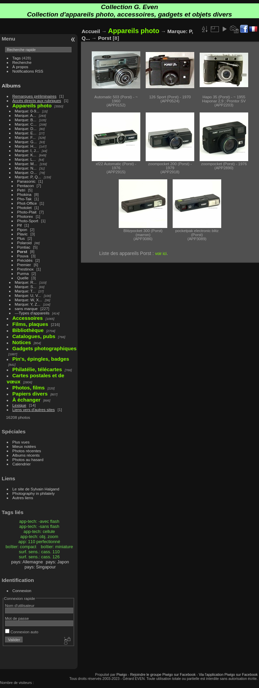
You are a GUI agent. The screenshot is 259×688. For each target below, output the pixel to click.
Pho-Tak (24, 199)
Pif (19, 225)
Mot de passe (17, 618)
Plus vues (21, 442)
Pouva (22, 256)
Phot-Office (27, 203)
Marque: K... (25, 155)
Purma (23, 273)
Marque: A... (25, 115)
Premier (24, 264)
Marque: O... (26, 172)
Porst (22, 251)
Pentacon (25, 185)
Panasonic (26, 181)
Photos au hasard (28, 459)
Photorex (25, 216)
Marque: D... (26, 128)
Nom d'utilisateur (19, 605)
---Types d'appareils (32, 313)
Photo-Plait (27, 212)
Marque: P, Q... (28, 177)
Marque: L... (25, 159)
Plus (21, 238)
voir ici (161, 253)
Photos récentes (26, 451)
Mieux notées (24, 446)
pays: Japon (57, 561)
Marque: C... (26, 124)
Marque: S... (25, 286)
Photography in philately (33, 493)
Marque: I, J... (27, 150)
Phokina (24, 194)
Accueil (91, 31)
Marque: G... (26, 141)
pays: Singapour (40, 566)
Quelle (23, 278)
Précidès (25, 260)
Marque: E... (25, 133)
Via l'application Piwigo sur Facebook (228, 674)
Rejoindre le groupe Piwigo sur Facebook (163, 674)
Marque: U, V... (28, 295)
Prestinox (25, 269)
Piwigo (121, 674)
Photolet (24, 207)
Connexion (21, 590)
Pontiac (23, 247)
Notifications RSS (28, 71)
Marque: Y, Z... (27, 304)
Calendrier (21, 464)
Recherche (22, 62)
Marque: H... (26, 146)
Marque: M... (26, 163)
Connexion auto (21, 632)
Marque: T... (25, 291)
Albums (11, 85)
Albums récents (26, 455)
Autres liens (22, 497)
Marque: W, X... (28, 300)
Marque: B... (25, 120)
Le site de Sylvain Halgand (35, 489)
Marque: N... (26, 168)
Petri (21, 190)
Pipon (22, 229)
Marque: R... (26, 282)
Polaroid (24, 242)
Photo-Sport (27, 221)
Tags (16, 58)
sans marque (26, 308)
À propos (20, 67)
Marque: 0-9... (27, 111)
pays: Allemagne (27, 561)
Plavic (22, 234)
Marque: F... (25, 137)
